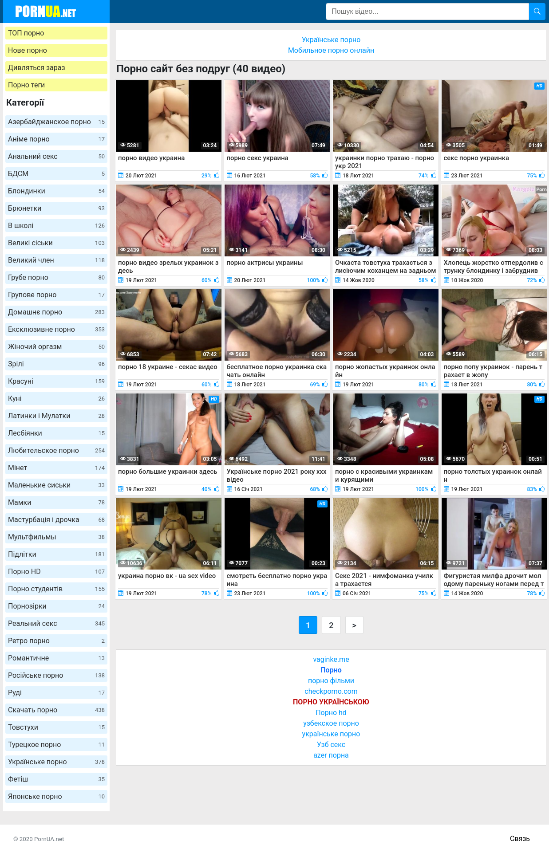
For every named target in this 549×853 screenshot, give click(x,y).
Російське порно (56, 675)
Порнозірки (56, 606)
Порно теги (26, 85)
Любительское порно (56, 450)
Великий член (56, 260)
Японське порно (56, 796)
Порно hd (331, 712)
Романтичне (56, 658)
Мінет (56, 468)
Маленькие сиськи (56, 485)
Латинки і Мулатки (56, 416)
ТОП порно (26, 33)
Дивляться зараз (36, 67)
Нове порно (27, 50)
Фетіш (56, 779)
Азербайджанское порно (56, 122)
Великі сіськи (56, 243)
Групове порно (56, 295)
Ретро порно (56, 641)
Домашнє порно (56, 312)
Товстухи (56, 727)
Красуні (56, 381)
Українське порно (56, 762)
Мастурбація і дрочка (56, 519)
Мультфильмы (56, 537)
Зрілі (56, 364)
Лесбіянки (56, 433)
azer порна (331, 755)
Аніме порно (56, 139)
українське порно (331, 734)
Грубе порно (56, 277)
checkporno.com (330, 691)
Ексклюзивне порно (56, 329)
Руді (56, 692)
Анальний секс (56, 156)
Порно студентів (56, 589)
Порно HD (56, 571)
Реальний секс (56, 623)
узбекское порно (331, 723)
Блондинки (56, 191)
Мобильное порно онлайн (331, 50)
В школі (56, 225)
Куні (56, 398)
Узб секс (331, 744)
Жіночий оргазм (56, 346)
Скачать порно (56, 710)
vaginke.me (331, 659)
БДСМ (56, 173)
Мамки (56, 502)
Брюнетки (56, 208)
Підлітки (56, 554)
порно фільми (331, 680)
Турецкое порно (56, 744)
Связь (520, 838)
